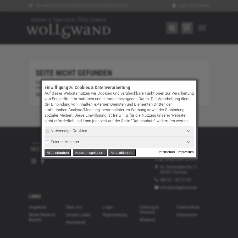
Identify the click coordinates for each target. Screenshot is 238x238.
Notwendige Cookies (66, 130)
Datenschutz (166, 152)
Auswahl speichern (89, 153)
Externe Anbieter (62, 141)
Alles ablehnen (121, 153)
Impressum (186, 152)
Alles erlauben (58, 153)
